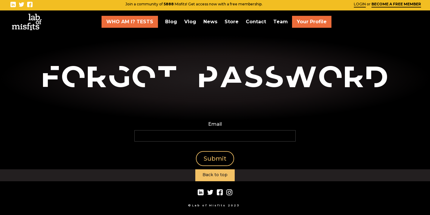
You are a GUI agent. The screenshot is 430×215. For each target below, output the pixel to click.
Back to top (215, 174)
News (210, 21)
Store (232, 21)
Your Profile (312, 21)
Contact (256, 21)
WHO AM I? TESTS (129, 21)
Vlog (190, 21)
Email (215, 124)
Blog (171, 21)
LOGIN (360, 4)
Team (280, 21)
